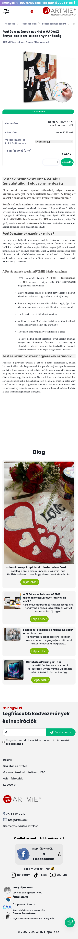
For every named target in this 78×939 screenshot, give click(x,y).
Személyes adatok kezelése (20, 826)
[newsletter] (60, 732)
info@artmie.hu (18, 820)
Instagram (21, 875)
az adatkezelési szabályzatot (36, 740)
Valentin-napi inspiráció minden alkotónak (36, 567)
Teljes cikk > (29, 582)
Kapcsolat (9, 784)
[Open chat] (70, 922)
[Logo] (59, 11)
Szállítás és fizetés (15, 766)
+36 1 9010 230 (16, 813)
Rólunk (7, 760)
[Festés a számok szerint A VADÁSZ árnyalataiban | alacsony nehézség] (39, 77)
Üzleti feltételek (13, 778)
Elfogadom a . (38, 742)
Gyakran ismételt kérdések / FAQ (24, 772)
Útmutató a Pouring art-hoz (43, 662)
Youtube (58, 875)
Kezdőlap (10, 23)
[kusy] (51, 162)
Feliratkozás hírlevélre (39, 716)
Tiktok (40, 875)
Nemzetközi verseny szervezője (29, 910)
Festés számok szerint (54, 23)
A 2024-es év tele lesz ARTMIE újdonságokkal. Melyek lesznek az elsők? (44, 597)
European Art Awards (24, 904)
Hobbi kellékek (28, 23)
